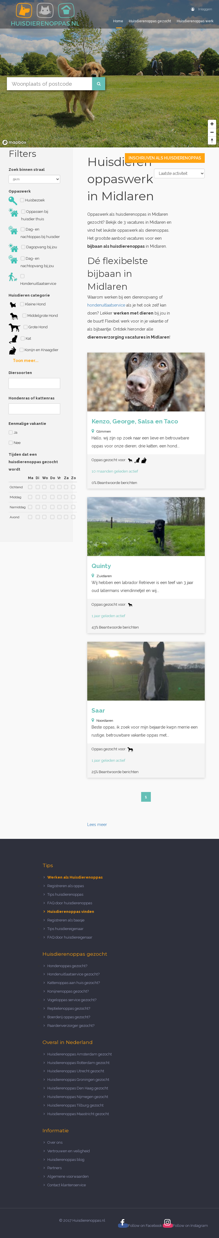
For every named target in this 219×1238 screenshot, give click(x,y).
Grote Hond (28, 327)
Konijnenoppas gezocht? (68, 991)
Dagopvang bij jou (33, 247)
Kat (20, 339)
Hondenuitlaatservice (32, 279)
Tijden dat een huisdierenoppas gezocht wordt (33, 461)
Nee (15, 443)
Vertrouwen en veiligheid (68, 1151)
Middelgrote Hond (33, 316)
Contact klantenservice (66, 1185)
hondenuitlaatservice (106, 305)
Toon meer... (25, 360)
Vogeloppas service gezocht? (71, 1000)
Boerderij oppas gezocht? (68, 1017)
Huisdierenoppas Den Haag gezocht (77, 1088)
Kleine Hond (27, 305)
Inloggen (201, 9)
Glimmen (103, 431)
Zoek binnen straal (26, 169)
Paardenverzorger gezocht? (70, 1025)
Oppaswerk (20, 191)
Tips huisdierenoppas (65, 894)
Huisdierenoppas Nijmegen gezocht (77, 1097)
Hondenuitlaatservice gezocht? (73, 974)
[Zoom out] (212, 132)
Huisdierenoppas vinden (70, 911)
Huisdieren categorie (29, 295)
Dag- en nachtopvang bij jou (31, 261)
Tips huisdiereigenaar (65, 929)
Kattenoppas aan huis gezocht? (73, 983)
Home (118, 21)
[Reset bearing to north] (212, 140)
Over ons (54, 1142)
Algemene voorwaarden (68, 1176)
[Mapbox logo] (14, 142)
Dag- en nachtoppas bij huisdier (34, 232)
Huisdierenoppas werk (195, 21)
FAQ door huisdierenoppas (70, 903)
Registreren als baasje (65, 920)
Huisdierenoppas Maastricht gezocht (78, 1114)
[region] (109, 73)
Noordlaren (104, 721)
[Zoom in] (212, 124)
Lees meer (97, 824)
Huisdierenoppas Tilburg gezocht (75, 1105)
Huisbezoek (27, 201)
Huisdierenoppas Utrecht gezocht (75, 1071)
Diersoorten (20, 373)
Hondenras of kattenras (31, 398)
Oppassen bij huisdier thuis (28, 214)
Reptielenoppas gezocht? (68, 1008)
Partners (54, 1168)
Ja (13, 432)
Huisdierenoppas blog (65, 1159)
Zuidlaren (104, 576)
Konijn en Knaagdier (33, 350)
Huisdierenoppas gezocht (150, 21)
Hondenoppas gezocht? (67, 966)
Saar (98, 710)
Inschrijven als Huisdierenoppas (165, 158)
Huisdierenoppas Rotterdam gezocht (78, 1063)
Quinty (101, 565)
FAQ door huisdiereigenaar (69, 937)
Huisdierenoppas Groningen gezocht (78, 1079)
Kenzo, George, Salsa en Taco (135, 421)
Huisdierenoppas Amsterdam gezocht (79, 1054)
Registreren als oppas (65, 886)
